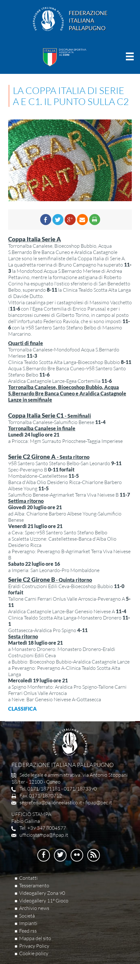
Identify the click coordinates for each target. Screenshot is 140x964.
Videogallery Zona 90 (42, 893)
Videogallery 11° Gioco (43, 900)
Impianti (28, 923)
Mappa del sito (35, 938)
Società (27, 915)
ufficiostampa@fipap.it (43, 835)
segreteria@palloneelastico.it (50, 802)
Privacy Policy (34, 946)
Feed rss (28, 931)
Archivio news (34, 908)
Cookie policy (33, 953)
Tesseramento (34, 885)
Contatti (28, 878)
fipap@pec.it (98, 802)
